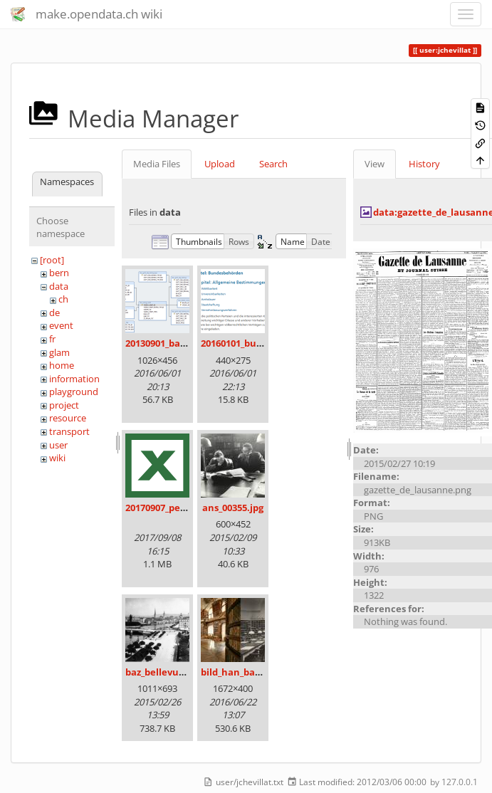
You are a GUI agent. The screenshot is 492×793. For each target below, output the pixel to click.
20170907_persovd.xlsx (175, 507)
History (424, 163)
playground (73, 391)
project (64, 405)
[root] (52, 259)
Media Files (156, 163)
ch (63, 299)
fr (52, 338)
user (58, 444)
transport (69, 431)
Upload (219, 163)
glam (59, 352)
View (374, 163)
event (61, 325)
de (54, 312)
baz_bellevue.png (164, 672)
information (74, 378)
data (58, 286)
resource (67, 417)
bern (59, 272)
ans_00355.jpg (232, 507)
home (61, 365)
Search (273, 163)
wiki (57, 457)
